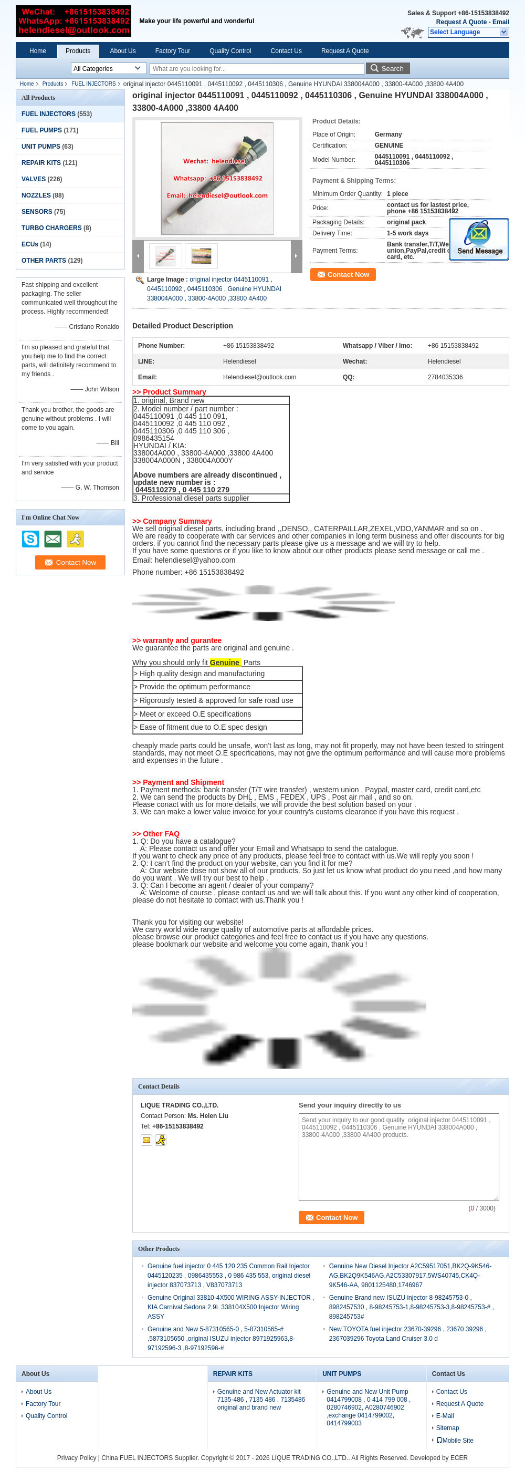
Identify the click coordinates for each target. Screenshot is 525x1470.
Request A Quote (461, 22)
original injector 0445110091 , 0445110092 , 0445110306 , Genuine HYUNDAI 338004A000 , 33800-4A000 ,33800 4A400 (214, 289)
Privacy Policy (77, 1458)
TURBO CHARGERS (52, 228)
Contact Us (286, 51)
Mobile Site (455, 1440)
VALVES (34, 179)
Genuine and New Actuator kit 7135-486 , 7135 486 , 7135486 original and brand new (261, 1399)
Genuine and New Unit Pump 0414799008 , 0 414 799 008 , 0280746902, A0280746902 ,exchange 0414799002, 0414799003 (369, 1407)
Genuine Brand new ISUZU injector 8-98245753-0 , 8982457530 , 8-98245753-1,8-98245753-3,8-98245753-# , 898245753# (411, 1307)
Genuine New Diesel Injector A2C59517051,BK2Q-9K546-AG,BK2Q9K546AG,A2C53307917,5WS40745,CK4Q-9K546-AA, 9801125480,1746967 (410, 1275)
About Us (122, 51)
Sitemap (447, 1428)
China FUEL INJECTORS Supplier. (151, 1458)
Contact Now (348, 274)
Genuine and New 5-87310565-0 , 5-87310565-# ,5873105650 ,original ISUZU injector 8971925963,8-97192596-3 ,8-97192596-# (221, 1339)
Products (78, 51)
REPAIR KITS (41, 163)
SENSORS (37, 211)
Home (37, 51)
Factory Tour (172, 51)
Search (393, 69)
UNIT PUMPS (41, 146)
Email (500, 22)
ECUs (30, 244)
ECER (459, 1458)
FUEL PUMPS (42, 130)
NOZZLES (36, 195)
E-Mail (445, 1416)
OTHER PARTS (44, 260)
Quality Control (230, 51)
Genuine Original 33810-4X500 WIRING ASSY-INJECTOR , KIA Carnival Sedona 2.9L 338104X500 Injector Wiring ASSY (231, 1307)
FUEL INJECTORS (93, 84)
